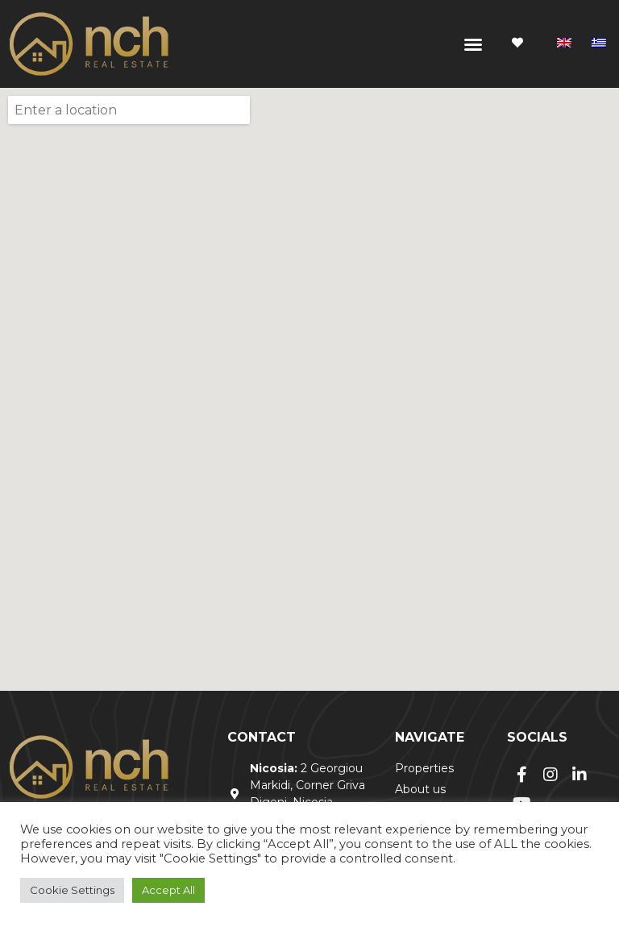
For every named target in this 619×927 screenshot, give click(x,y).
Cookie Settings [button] (72, 889)
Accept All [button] (168, 889)
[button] (473, 44)
